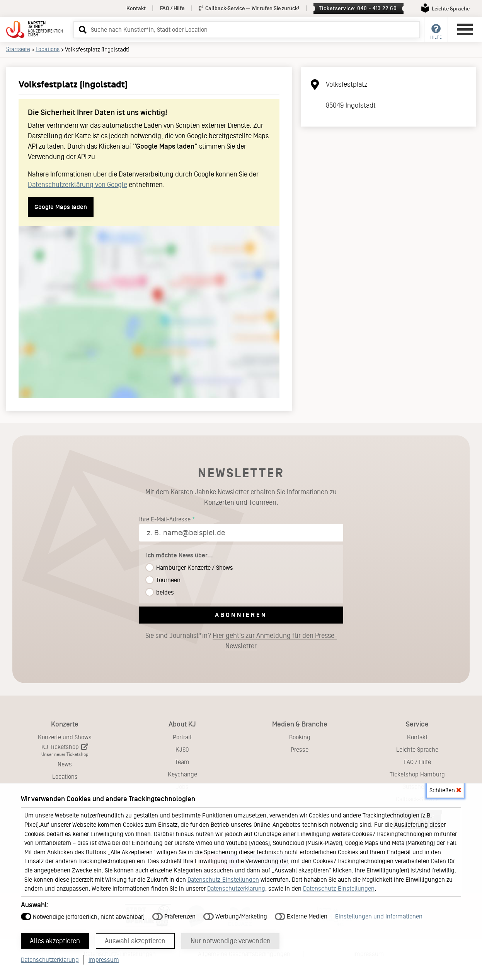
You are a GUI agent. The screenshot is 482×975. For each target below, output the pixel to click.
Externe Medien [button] (301, 916)
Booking (299, 737)
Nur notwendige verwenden (231, 940)
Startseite (18, 49)
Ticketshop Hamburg (417, 774)
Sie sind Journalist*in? (241, 641)
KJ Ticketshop (64, 750)
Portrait (182, 737)
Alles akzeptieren (55, 940)
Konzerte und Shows (65, 737)
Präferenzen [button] (174, 916)
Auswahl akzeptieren (136, 940)
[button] (81, 29)
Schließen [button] (445, 790)
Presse (299, 749)
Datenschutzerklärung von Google (77, 184)
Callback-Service (249, 8)
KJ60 (182, 749)
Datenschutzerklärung (236, 888)
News (65, 764)
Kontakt (136, 8)
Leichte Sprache (417, 749)
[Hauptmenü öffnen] (465, 29)
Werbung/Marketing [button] (235, 916)
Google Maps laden (60, 207)
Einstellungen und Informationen (378, 916)
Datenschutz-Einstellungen (223, 879)
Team (182, 762)
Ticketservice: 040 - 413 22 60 (358, 8)
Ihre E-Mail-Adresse (165, 519)
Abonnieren (241, 615)
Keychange (182, 774)
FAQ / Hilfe (172, 8)
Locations (48, 49)
